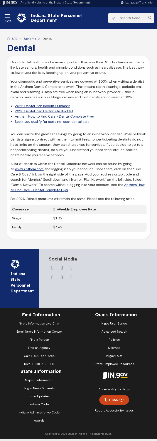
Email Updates (39, 398)
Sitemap (114, 349)
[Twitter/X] (61, 269)
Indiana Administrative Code (39, 414)
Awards (39, 422)
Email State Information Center (39, 333)
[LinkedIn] (61, 279)
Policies (114, 341)
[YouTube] (52, 279)
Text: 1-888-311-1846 (39, 366)
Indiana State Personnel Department (57, 19)
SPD (15, 40)
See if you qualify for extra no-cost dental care (52, 123)
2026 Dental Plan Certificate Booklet (44, 113)
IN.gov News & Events (39, 390)
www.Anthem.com (29, 170)
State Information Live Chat (39, 325)
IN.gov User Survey (114, 325)
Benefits (30, 40)
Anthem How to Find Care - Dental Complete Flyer (54, 118)
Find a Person (39, 341)
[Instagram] (71, 269)
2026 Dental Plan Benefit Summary (42, 107)
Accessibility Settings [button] (114, 391)
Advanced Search (114, 333)
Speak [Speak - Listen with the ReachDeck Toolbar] (113, 401)
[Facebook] (52, 269)
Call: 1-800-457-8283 (39, 357)
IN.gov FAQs (114, 357)
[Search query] (131, 19)
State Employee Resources (114, 366)
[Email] (71, 279)
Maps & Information (39, 382)
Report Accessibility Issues (114, 412)
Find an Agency (39, 349)
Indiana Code (39, 406)
